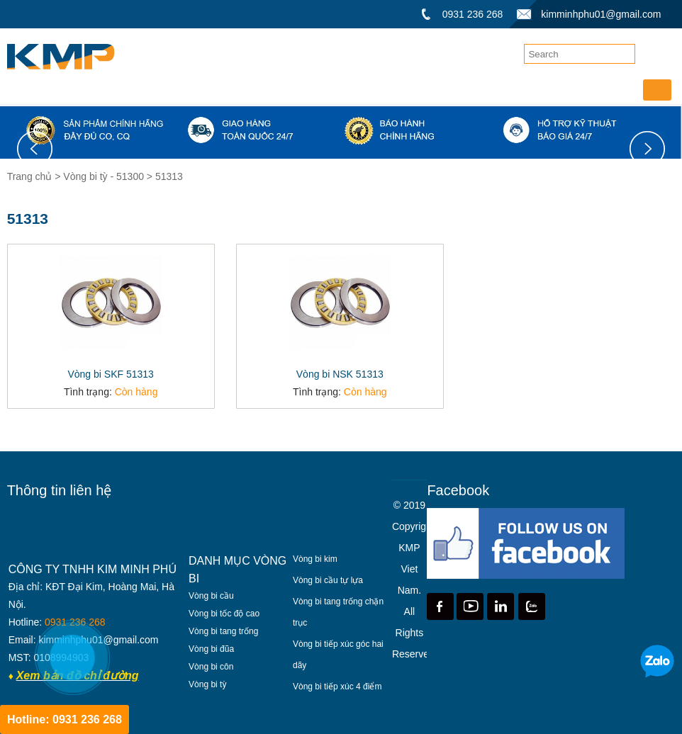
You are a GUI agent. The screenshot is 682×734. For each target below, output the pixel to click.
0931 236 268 (472, 14)
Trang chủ (31, 176)
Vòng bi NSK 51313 (340, 374)
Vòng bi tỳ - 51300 (103, 176)
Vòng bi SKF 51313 (110, 374)
